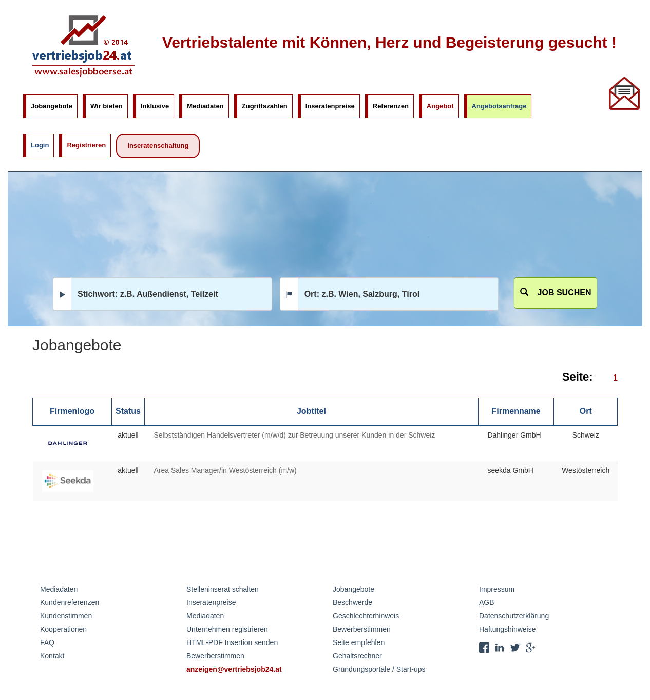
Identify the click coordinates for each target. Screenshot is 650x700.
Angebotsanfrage (499, 106)
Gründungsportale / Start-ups (379, 669)
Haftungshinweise (507, 629)
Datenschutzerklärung (514, 616)
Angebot (440, 106)
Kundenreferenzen (69, 602)
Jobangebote (51, 106)
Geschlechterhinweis (366, 616)
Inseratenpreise (330, 106)
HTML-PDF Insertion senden (232, 642)
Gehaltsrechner (357, 656)
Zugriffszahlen (265, 106)
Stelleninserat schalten (222, 589)
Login (40, 145)
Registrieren (86, 145)
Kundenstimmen (66, 616)
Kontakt (52, 656)
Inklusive (155, 106)
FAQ (47, 642)
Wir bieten (106, 106)
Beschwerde (352, 602)
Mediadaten (205, 106)
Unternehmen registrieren (227, 629)
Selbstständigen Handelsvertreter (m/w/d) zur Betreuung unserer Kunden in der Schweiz (294, 435)
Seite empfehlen (359, 642)
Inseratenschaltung (157, 145)
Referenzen (391, 106)
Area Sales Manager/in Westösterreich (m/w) (225, 470)
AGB (486, 602)
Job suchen (555, 292)
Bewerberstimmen (215, 656)
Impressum (496, 589)
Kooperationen (63, 629)
